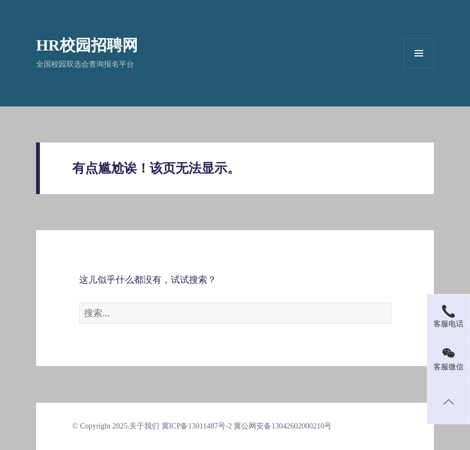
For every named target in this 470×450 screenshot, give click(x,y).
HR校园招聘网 (87, 45)
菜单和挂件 (419, 53)
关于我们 (144, 426)
